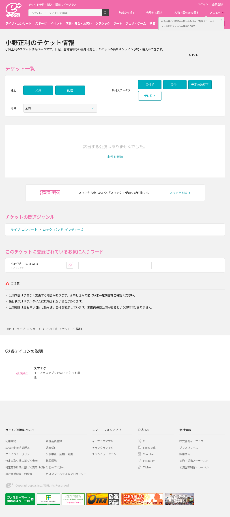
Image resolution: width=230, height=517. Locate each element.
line (221, 54)
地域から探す (127, 12)
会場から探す (154, 12)
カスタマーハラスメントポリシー (66, 474)
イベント (56, 23)
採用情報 (184, 454)
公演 (38, 90)
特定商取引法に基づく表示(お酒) (25, 467)
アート (118, 23)
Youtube (148, 454)
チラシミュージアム (104, 454)
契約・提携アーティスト (194, 460)
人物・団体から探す (186, 12)
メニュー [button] (215, 12)
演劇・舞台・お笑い (79, 23)
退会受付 (51, 447)
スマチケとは (178, 193)
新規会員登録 (54, 441)
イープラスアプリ (102, 441)
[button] (115, 157)
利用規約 (10, 441)
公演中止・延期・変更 (59, 454)
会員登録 (217, 4)
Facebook (149, 447)
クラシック (102, 23)
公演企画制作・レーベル (194, 467)
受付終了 (150, 96)
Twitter (212, 54)
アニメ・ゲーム (136, 23)
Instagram (149, 460)
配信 (70, 90)
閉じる (221, 20)
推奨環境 (51, 460)
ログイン (203, 4)
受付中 (175, 84)
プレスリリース (188, 447)
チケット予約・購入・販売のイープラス (52, 4)
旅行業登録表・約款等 (18, 474)
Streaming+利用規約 (17, 447)
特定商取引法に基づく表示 (21, 460)
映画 (152, 23)
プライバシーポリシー (18, 454)
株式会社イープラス (191, 441)
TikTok (147, 467)
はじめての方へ (55, 467)
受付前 (150, 84)
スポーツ (41, 23)
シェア (203, 54)
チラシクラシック (103, 447)
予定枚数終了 (200, 84)
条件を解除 (115, 156)
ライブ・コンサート (18, 23)
